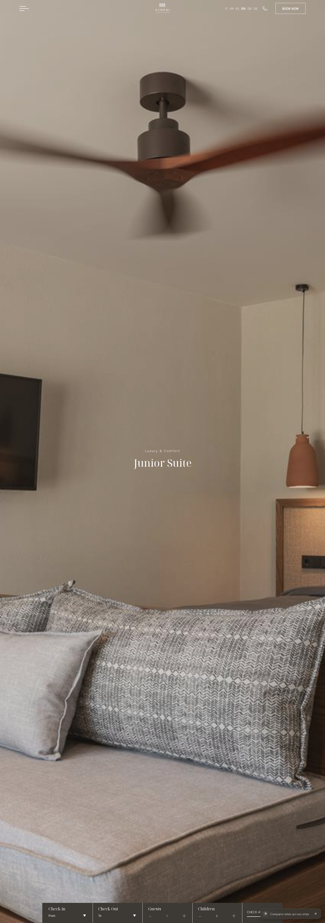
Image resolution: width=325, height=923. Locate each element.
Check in (57, 909)
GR (249, 8)
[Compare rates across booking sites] (286, 915)
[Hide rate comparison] (316, 915)
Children (206, 909)
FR (232, 8)
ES (237, 8)
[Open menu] (24, 8)
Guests (154, 909)
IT (226, 8)
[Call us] (269, 8)
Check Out (108, 909)
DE (255, 8)
